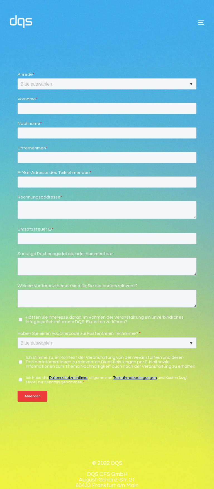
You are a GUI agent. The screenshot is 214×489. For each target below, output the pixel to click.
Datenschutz (111, 472)
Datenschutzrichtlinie (68, 359)
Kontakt (142, 472)
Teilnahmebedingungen (135, 359)
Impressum (76, 472)
